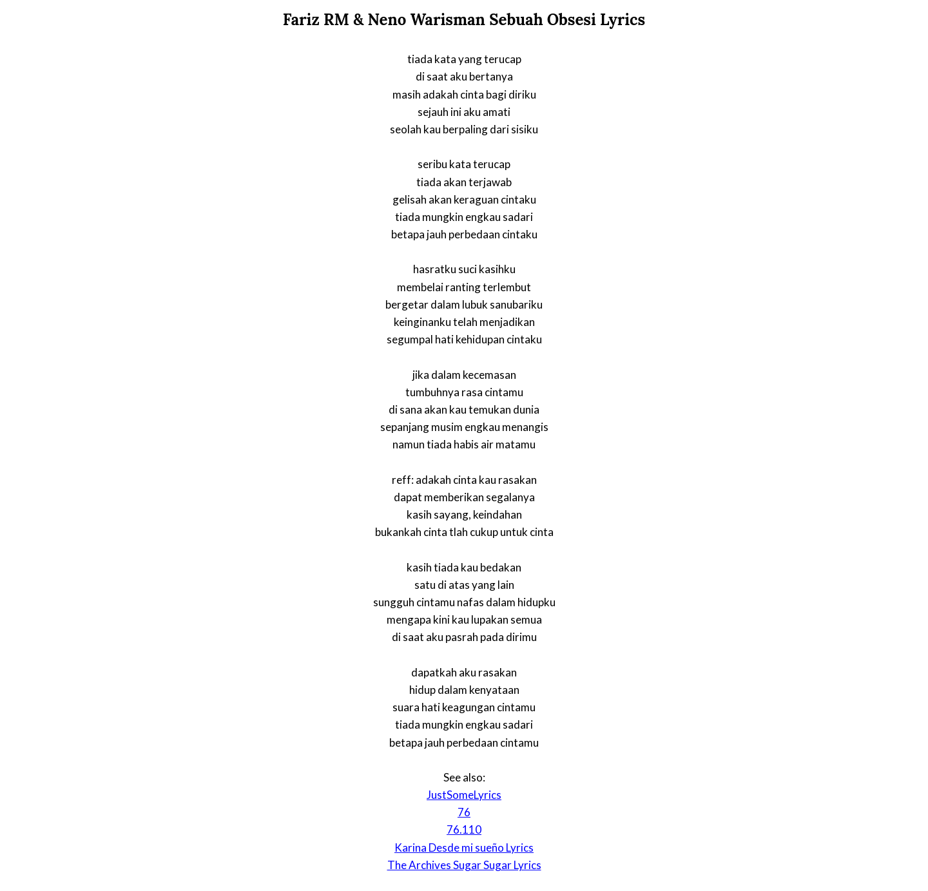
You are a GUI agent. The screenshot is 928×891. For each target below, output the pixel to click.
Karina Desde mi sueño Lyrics (464, 847)
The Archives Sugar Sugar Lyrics (464, 865)
